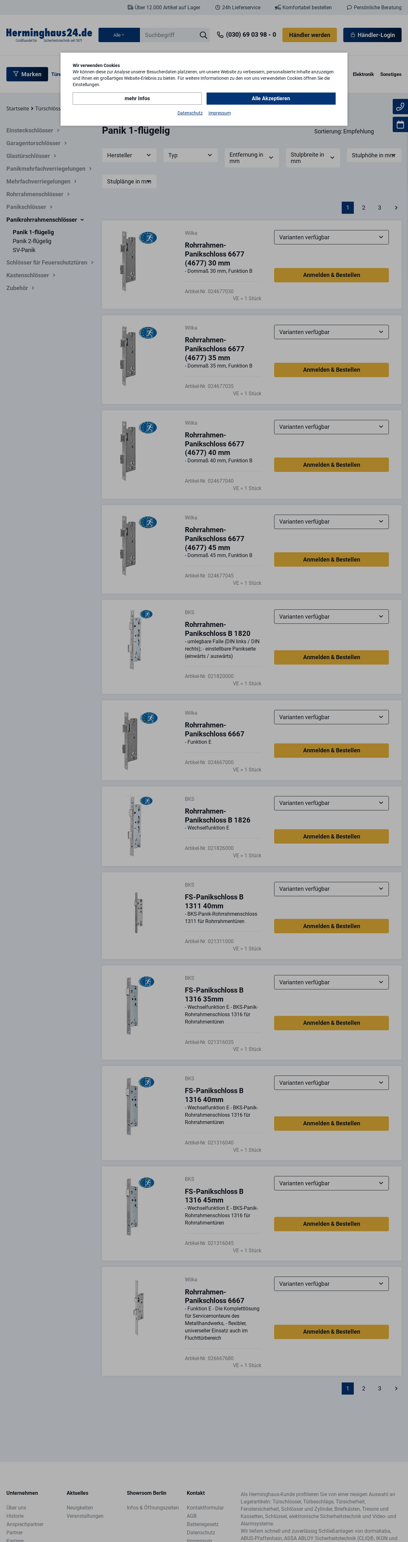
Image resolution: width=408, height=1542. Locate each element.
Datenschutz (190, 112)
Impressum (219, 112)
